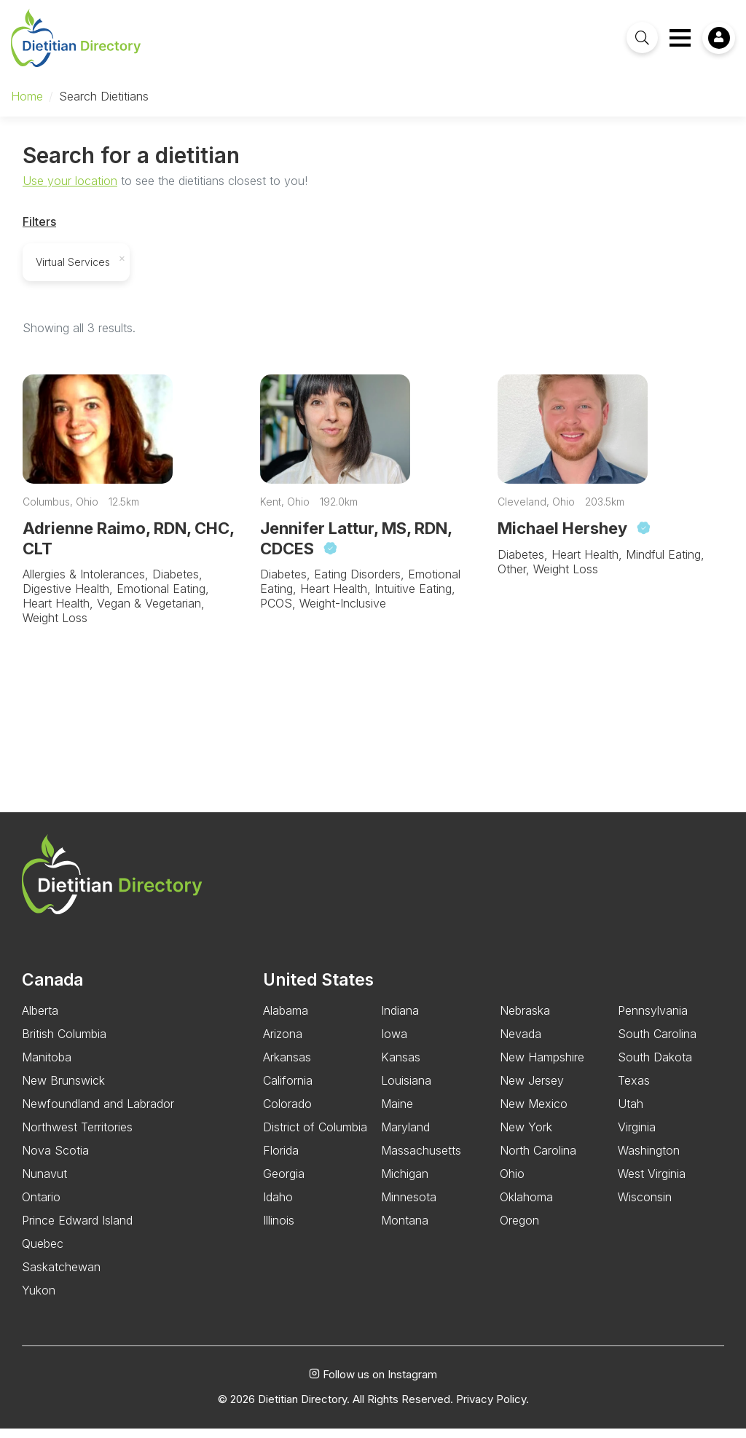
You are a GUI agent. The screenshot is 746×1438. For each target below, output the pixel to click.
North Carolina (538, 1160)
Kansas (400, 1067)
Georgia (284, 1183)
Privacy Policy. (492, 1408)
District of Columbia (315, 1137)
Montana (404, 1230)
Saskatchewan (61, 1277)
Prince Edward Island (77, 1230)
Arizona (282, 1044)
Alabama (285, 1020)
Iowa (394, 1044)
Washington (649, 1160)
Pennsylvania (653, 1020)
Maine (397, 1114)
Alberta (40, 1020)
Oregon (519, 1230)
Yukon (38, 1300)
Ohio (512, 1183)
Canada (52, 989)
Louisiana (406, 1090)
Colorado (287, 1114)
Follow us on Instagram (373, 1384)
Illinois (278, 1230)
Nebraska (525, 1020)
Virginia (637, 1137)
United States (318, 989)
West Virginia (652, 1183)
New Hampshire (542, 1067)
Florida (281, 1160)
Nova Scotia (55, 1160)
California (288, 1090)
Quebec (42, 1253)
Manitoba (46, 1067)
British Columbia (64, 1044)
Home (27, 96)
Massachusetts (421, 1160)
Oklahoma (526, 1207)
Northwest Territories (77, 1137)
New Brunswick (63, 1090)
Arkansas (287, 1067)
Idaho (278, 1207)
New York (526, 1137)
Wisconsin (645, 1207)
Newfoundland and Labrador (98, 1114)
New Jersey (532, 1090)
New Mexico (534, 1114)
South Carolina (657, 1044)
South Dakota (655, 1067)
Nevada (520, 1044)
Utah (630, 1114)
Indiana (400, 1020)
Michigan (404, 1183)
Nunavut (44, 1183)
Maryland (405, 1137)
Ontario (41, 1207)
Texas (634, 1090)
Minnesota (408, 1207)
